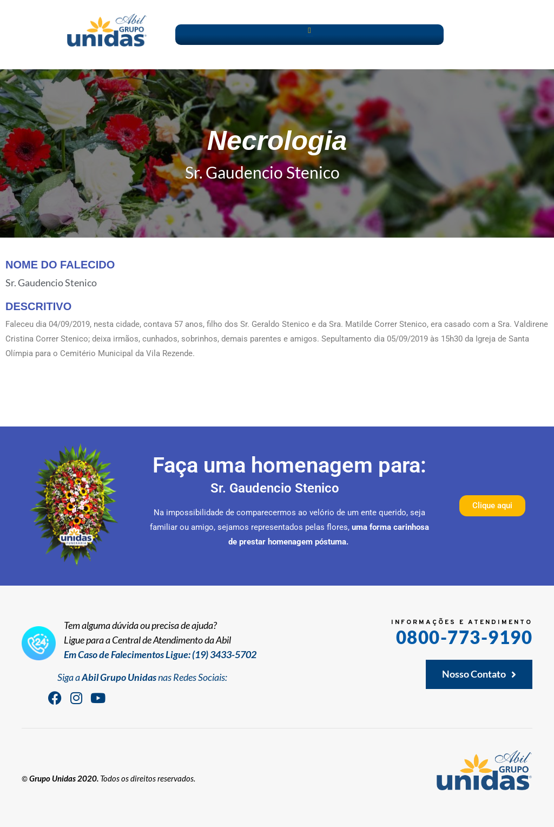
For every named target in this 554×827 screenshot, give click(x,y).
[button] (309, 30)
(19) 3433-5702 (224, 654)
